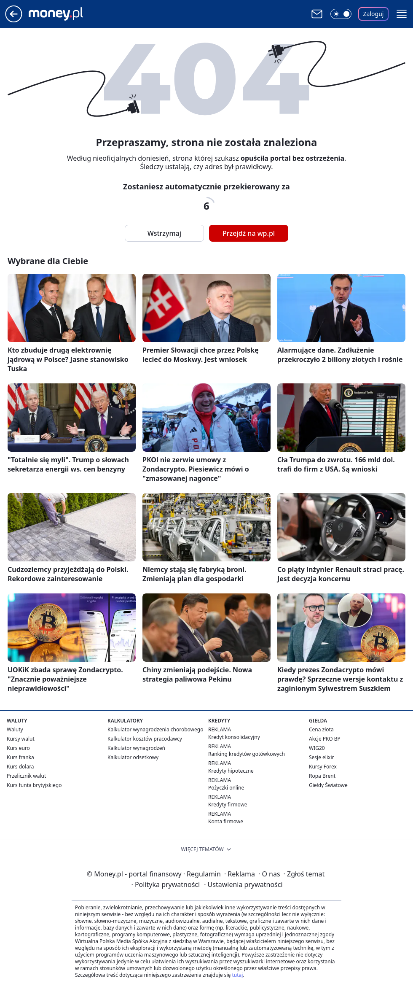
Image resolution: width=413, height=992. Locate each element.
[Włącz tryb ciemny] (340, 14)
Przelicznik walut (26, 775)
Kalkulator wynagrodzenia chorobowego (155, 729)
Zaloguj (373, 14)
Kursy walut (21, 738)
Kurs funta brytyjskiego (34, 785)
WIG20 (317, 748)
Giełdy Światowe (328, 785)
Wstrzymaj (164, 233)
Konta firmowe (225, 821)
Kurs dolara (20, 766)
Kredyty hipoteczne (231, 770)
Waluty (15, 729)
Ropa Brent (322, 775)
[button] (401, 14)
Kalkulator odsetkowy (132, 757)
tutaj (237, 975)
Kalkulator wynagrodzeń (136, 748)
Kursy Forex (323, 766)
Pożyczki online (226, 787)
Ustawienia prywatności (243, 884)
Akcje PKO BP (325, 738)
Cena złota (321, 729)
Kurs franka (20, 757)
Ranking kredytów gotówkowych (246, 753)
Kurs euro (18, 748)
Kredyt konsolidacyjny (234, 737)
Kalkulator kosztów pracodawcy (144, 738)
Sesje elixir (321, 757)
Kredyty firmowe (227, 804)
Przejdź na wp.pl (249, 233)
